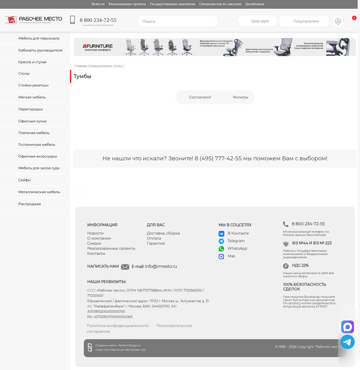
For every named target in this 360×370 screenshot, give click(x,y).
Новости (98, 4)
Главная (81, 66)
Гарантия (156, 243)
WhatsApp (237, 248)
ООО (91, 290)
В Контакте (238, 233)
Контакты (96, 253)
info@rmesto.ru (161, 266)
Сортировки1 (200, 97)
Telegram (236, 241)
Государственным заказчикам (172, 4)
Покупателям (306, 21)
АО (89, 306)
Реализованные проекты (127, 4)
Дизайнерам (255, 4)
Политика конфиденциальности (118, 326)
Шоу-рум (260, 21)
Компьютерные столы (106, 66)
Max (231, 256)
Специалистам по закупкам (221, 4)
